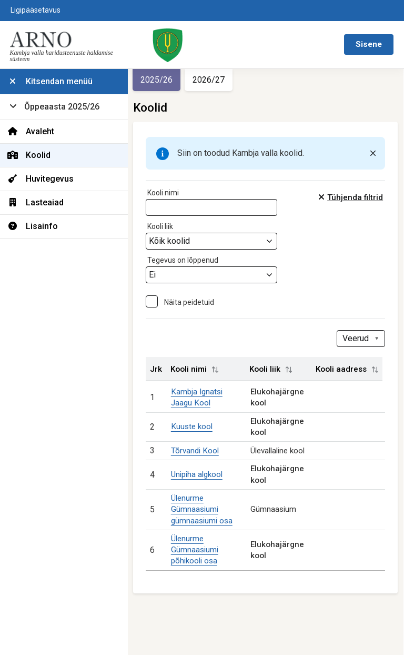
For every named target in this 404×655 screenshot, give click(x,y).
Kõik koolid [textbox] (173, 241)
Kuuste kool (195, 426)
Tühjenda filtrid (356, 197)
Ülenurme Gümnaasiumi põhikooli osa (197, 550)
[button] (219, 369)
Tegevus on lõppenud (186, 260)
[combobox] (215, 241)
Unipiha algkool (200, 474)
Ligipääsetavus (35, 10)
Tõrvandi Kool (198, 450)
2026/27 (212, 80)
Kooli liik (164, 226)
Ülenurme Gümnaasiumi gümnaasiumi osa (205, 509)
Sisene (369, 44)
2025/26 (160, 80)
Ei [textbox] (156, 275)
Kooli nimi (167, 192)
